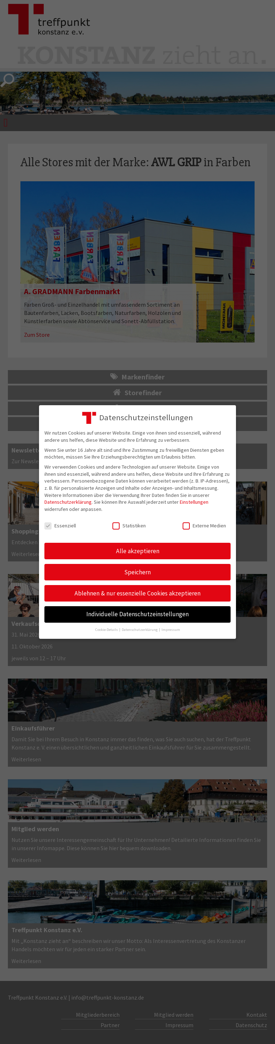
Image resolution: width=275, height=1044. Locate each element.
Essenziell (60, 525)
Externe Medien (204, 525)
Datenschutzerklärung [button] (140, 629)
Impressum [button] (170, 629)
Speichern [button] (137, 572)
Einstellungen (194, 502)
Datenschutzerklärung (68, 502)
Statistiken (129, 525)
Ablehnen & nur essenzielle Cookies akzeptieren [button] (137, 593)
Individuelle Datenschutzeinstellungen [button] (137, 614)
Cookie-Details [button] (107, 629)
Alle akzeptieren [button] (137, 551)
